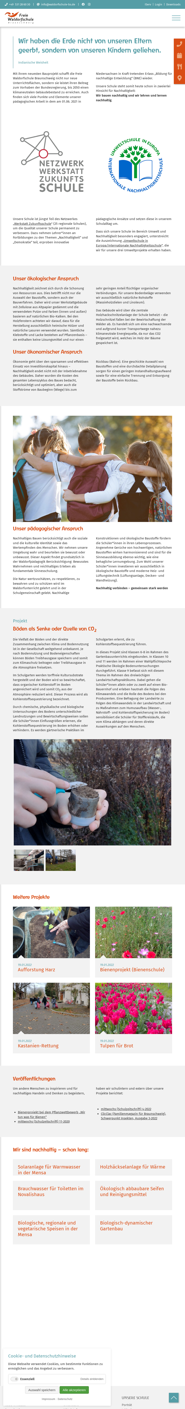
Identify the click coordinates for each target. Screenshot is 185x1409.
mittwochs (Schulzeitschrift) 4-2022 (126, 1111)
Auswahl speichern (42, 1390)
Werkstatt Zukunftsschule (32, 225)
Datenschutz (65, 1399)
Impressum (48, 1399)
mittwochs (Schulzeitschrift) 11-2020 (44, 1123)
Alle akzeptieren (74, 1390)
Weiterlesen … (51, 943)
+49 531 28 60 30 (17, 4)
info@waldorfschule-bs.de (56, 4)
